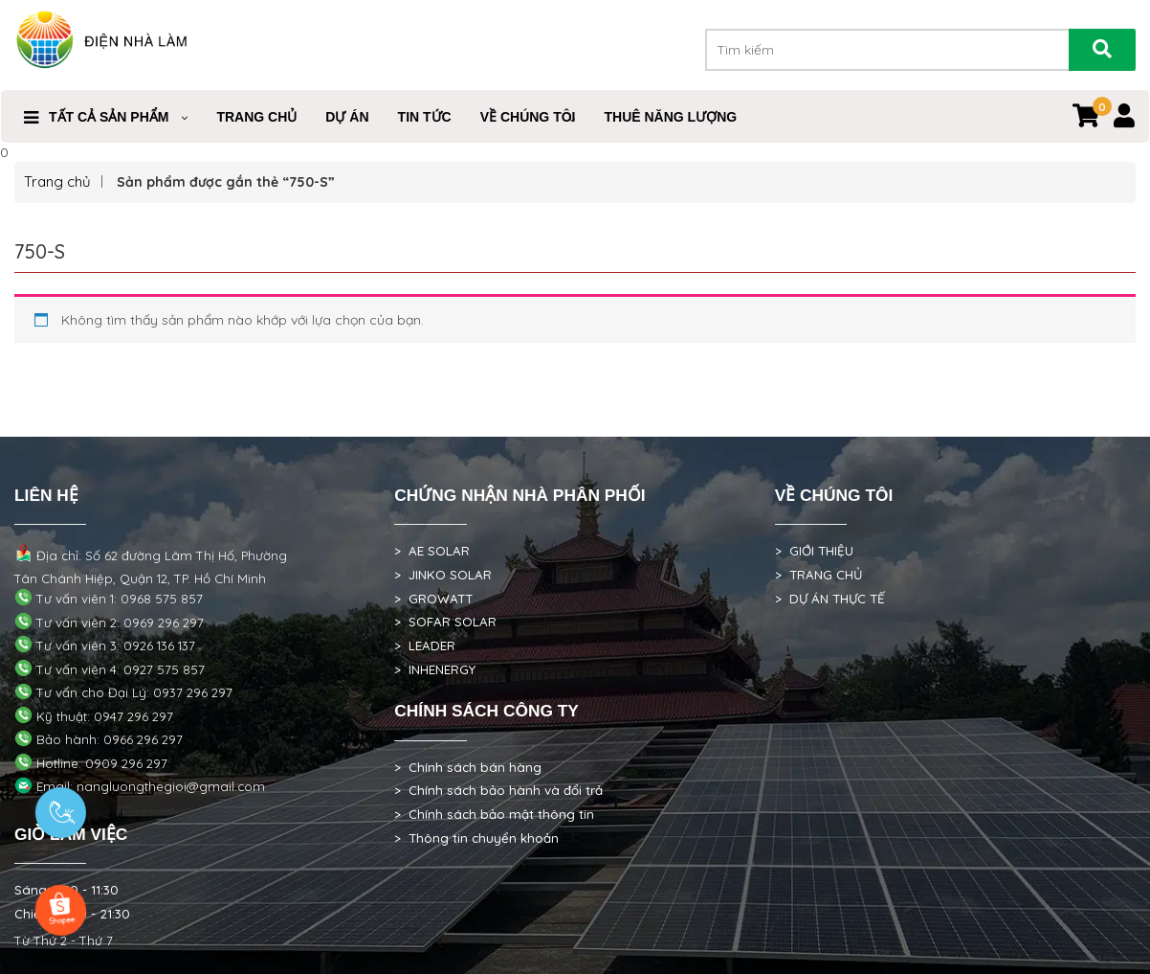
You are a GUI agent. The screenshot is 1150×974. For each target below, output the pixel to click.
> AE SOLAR (432, 550)
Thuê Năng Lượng (670, 117)
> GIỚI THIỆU (814, 550)
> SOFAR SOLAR (445, 621)
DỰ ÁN (346, 117)
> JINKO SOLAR (443, 574)
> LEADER (424, 645)
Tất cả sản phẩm (108, 117)
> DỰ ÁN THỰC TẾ (830, 598)
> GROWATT (433, 598)
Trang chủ (57, 181)
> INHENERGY (434, 669)
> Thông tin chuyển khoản (476, 838)
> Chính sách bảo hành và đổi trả (498, 790)
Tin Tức (425, 117)
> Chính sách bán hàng (468, 767)
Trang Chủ (256, 117)
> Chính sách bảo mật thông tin (494, 814)
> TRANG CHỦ (818, 574)
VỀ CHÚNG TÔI (528, 117)
